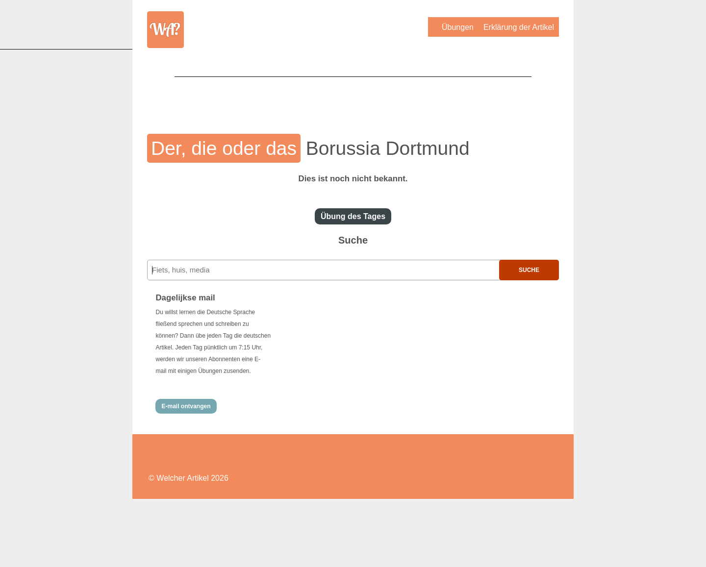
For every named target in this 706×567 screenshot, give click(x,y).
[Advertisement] (353, 98)
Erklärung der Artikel (518, 27)
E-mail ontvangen (185, 406)
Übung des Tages (353, 216)
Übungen (458, 27)
